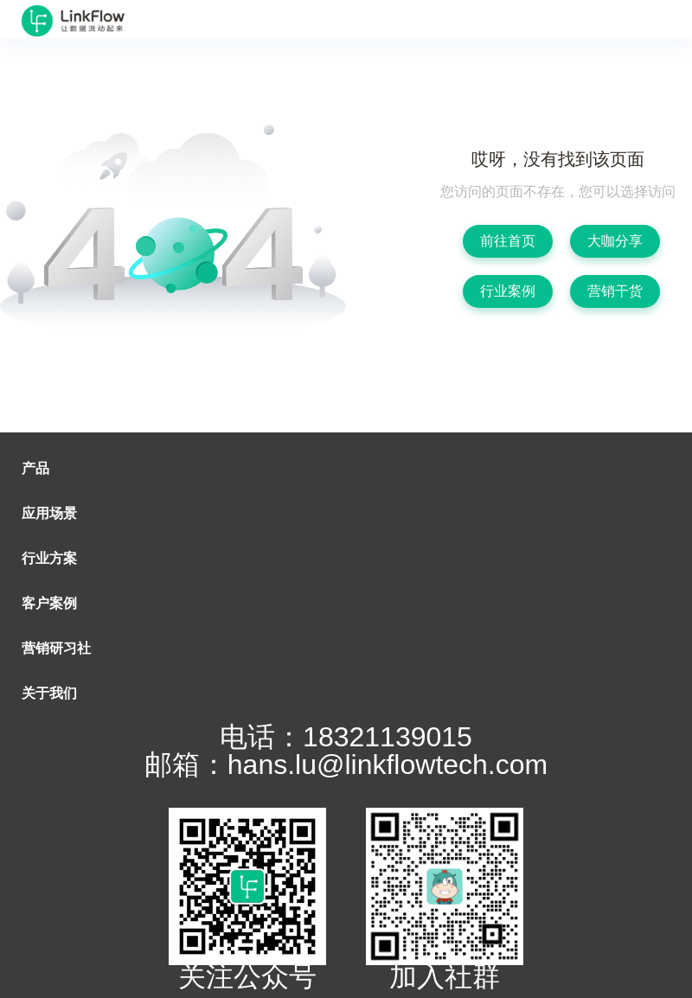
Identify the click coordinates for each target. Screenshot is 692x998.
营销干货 (615, 291)
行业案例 (507, 291)
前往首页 (507, 241)
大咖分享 (615, 241)
